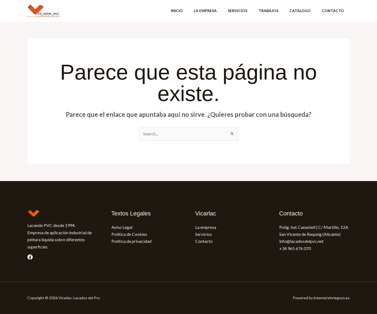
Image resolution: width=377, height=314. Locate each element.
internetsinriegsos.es (332, 297)
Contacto (204, 241)
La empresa (205, 227)
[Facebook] (30, 257)
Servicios (203, 234)
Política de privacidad (131, 241)
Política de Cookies (129, 234)
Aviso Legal (121, 227)
